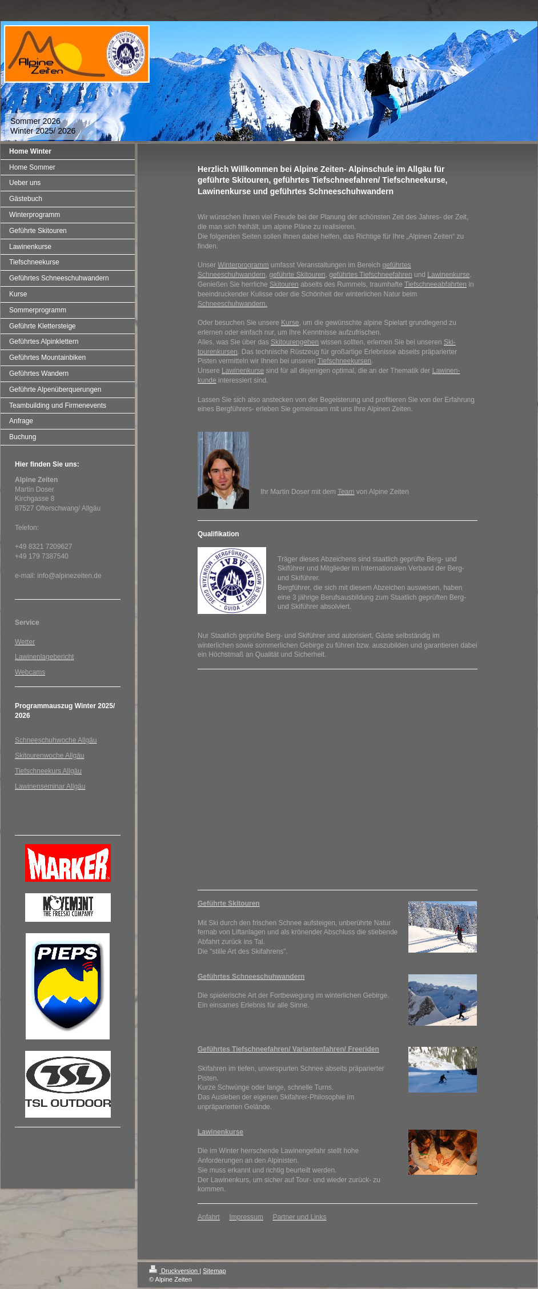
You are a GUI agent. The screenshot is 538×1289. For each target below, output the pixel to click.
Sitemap (214, 1270)
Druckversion (174, 1270)
